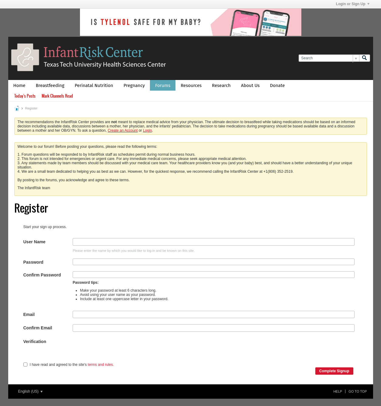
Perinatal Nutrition (93, 85)
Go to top (357, 391)
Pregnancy (134, 85)
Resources (191, 85)
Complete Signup (334, 371)
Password (33, 262)
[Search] (329, 58)
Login (147, 130)
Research (221, 85)
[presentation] (119, 350)
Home (19, 85)
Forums (162, 85)
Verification (34, 341)
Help (337, 391)
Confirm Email (37, 327)
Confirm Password (42, 274)
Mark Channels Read (57, 96)
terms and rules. (101, 365)
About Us (250, 85)
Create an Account (123, 130)
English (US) (30, 391)
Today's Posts (25, 96)
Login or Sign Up (352, 4)
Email (29, 314)
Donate (277, 85)
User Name (34, 241)
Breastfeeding (50, 85)
